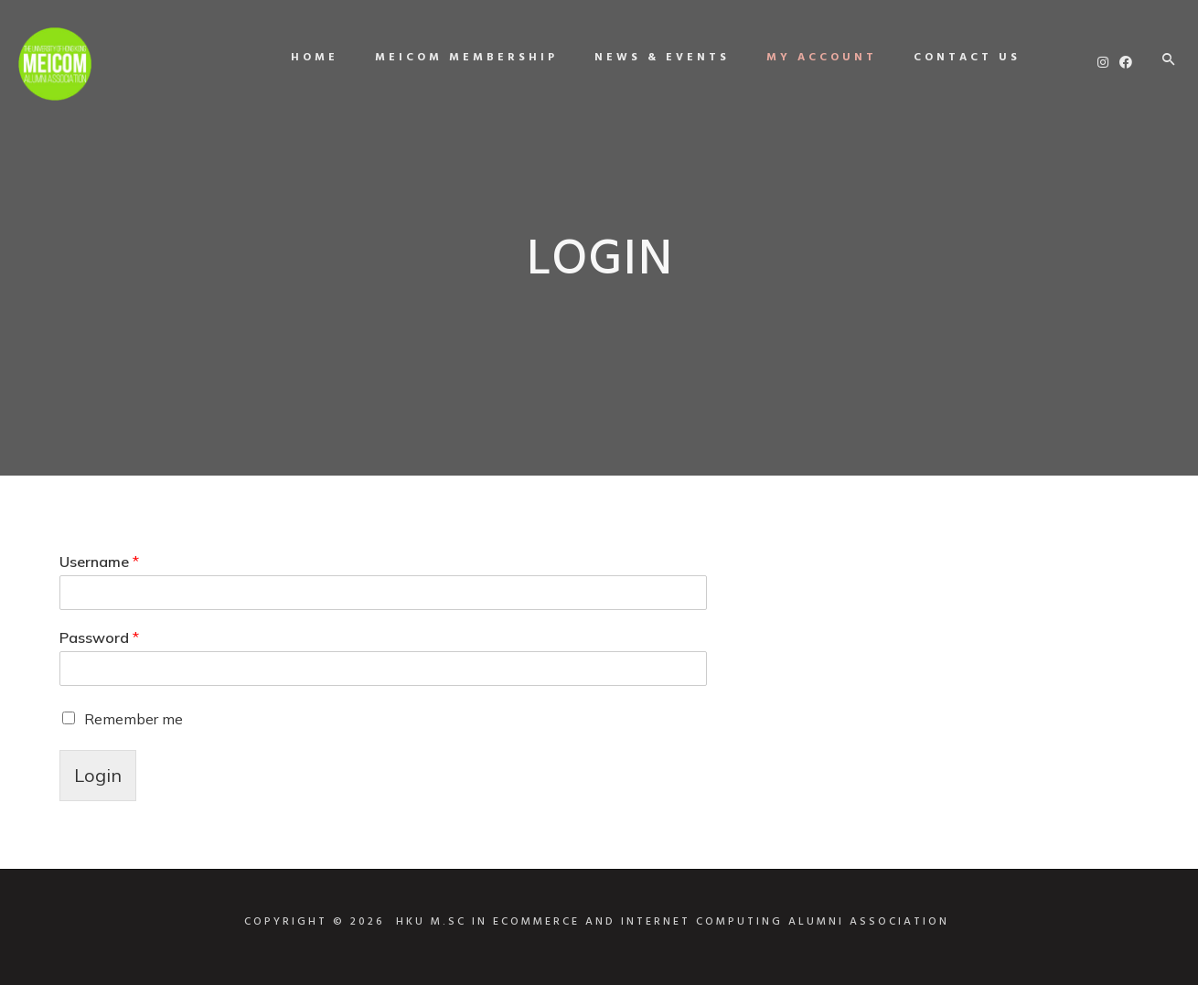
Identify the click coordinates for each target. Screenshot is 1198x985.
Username (99, 561)
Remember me (133, 719)
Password (99, 637)
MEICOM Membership (457, 57)
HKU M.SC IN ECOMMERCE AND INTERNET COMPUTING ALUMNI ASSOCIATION (672, 922)
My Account (812, 57)
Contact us (957, 57)
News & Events (653, 57)
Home (305, 57)
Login (98, 775)
